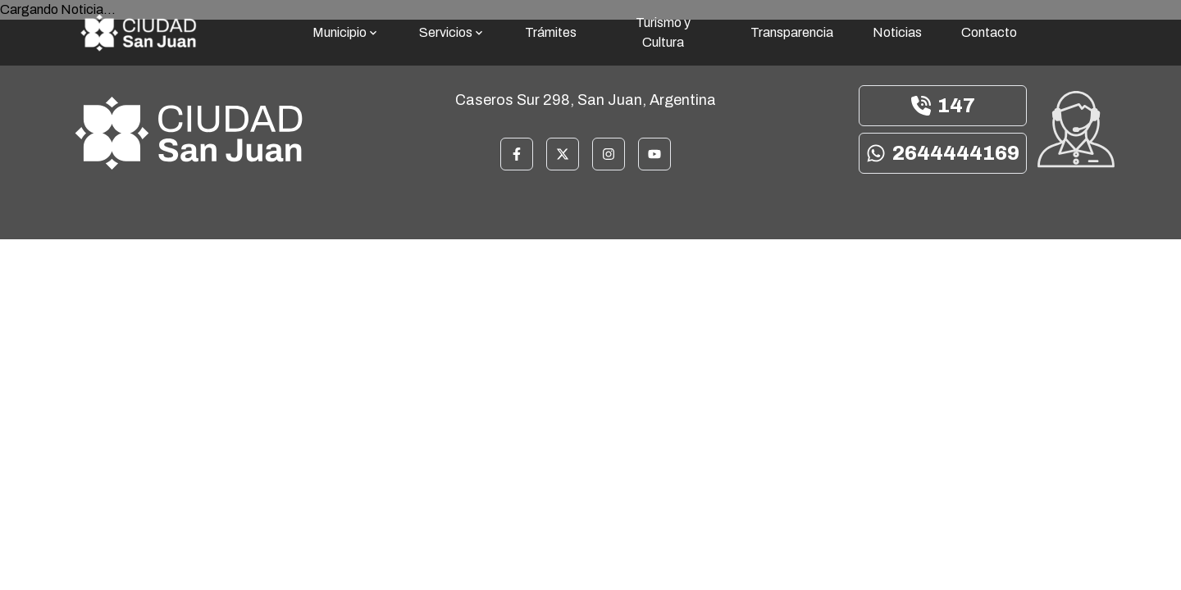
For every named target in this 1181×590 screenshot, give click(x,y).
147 (943, 105)
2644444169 (942, 153)
